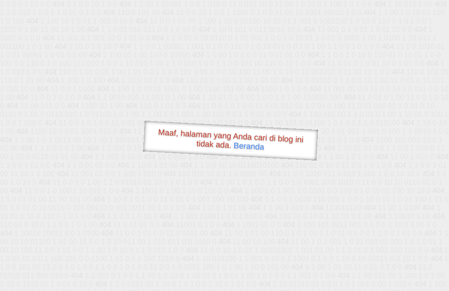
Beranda (248, 146)
